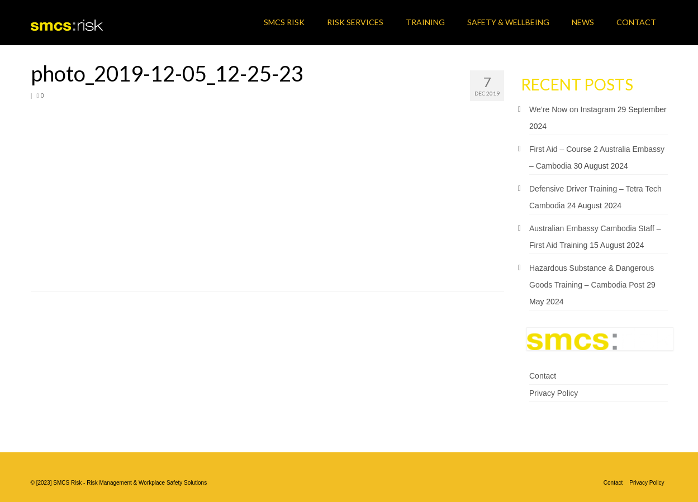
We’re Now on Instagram (572, 109)
